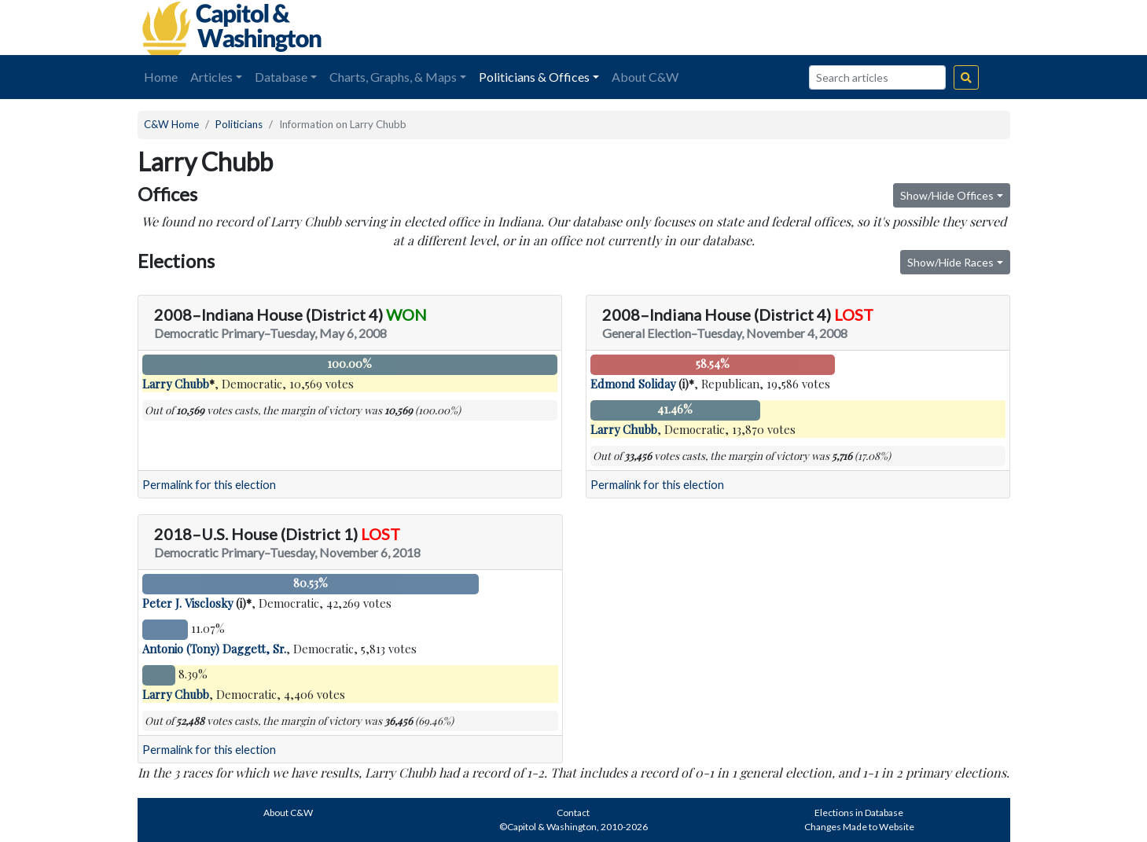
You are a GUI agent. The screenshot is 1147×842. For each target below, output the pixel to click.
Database (281, 76)
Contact (573, 812)
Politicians (239, 124)
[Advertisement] (834, 27)
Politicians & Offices (534, 76)
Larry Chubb (175, 384)
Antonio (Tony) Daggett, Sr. (214, 648)
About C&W (645, 76)
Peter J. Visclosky (187, 603)
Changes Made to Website (859, 827)
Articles (211, 76)
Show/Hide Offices (947, 195)
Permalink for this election (209, 484)
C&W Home (171, 124)
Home (161, 76)
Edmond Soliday (632, 384)
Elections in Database (858, 812)
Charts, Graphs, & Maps (393, 76)
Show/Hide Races (950, 262)
